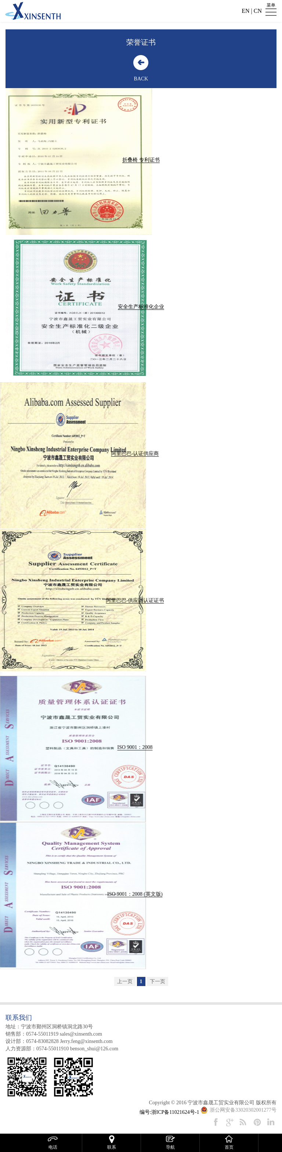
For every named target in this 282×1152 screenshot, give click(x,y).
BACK (137, 78)
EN (245, 11)
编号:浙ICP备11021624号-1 (169, 1112)
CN (258, 11)
